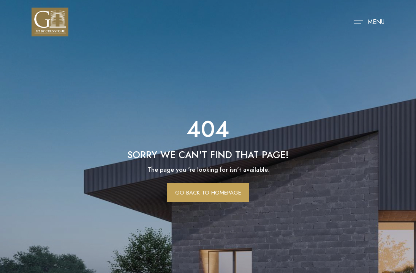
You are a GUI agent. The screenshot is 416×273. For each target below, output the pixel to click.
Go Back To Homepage (208, 192)
